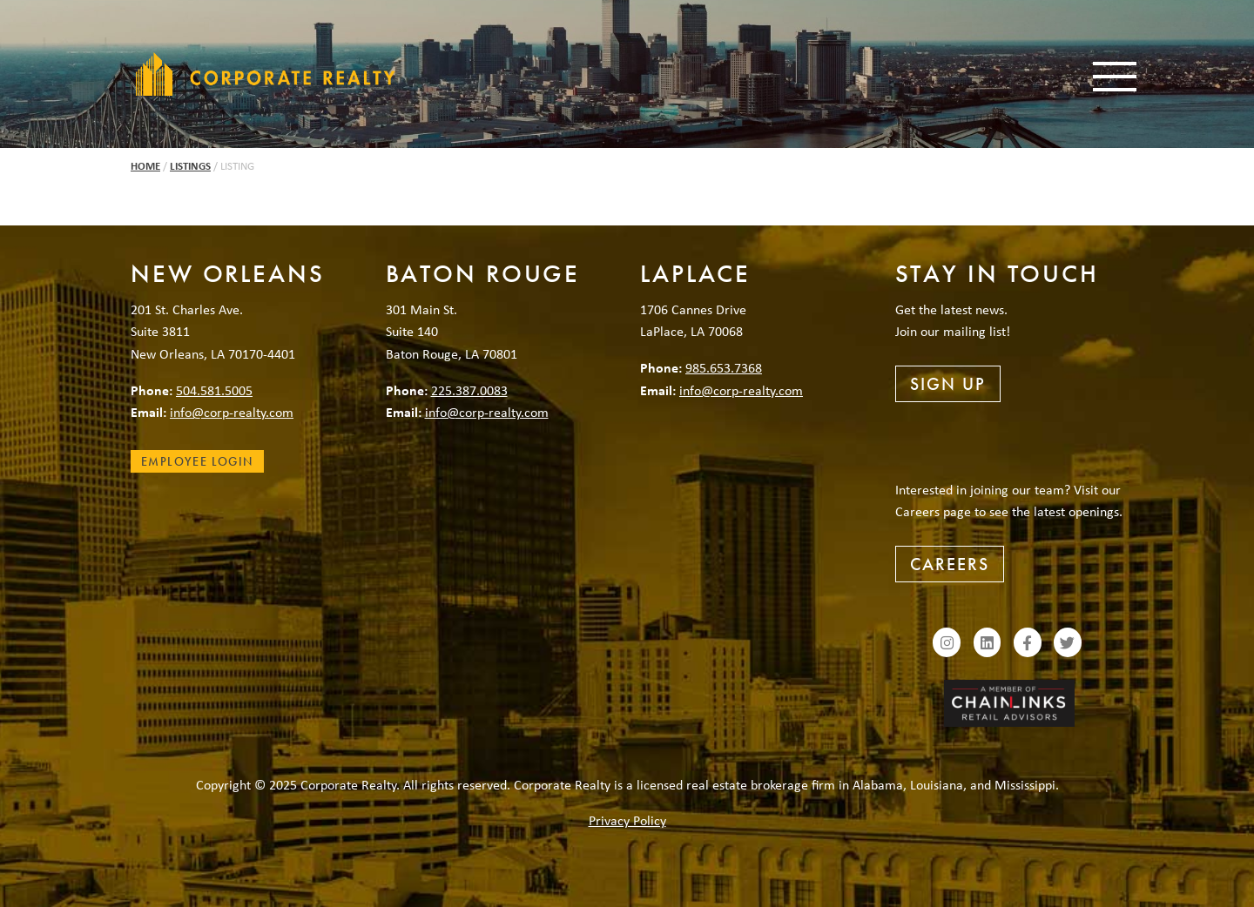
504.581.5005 (214, 390)
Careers (949, 564)
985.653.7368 (723, 367)
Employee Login (197, 461)
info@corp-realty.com (231, 411)
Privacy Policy (627, 820)
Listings (190, 165)
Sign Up (948, 384)
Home (145, 165)
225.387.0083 (469, 390)
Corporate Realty (265, 74)
